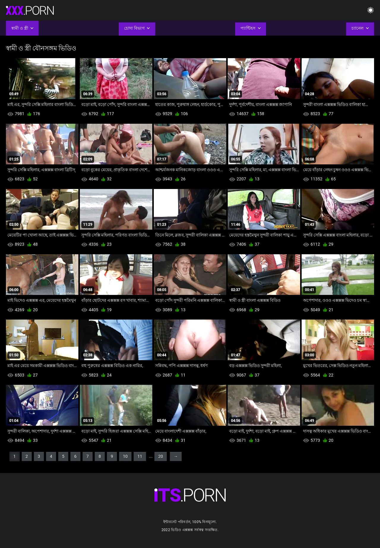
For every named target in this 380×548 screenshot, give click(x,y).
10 (125, 456)
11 (139, 456)
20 (160, 456)
